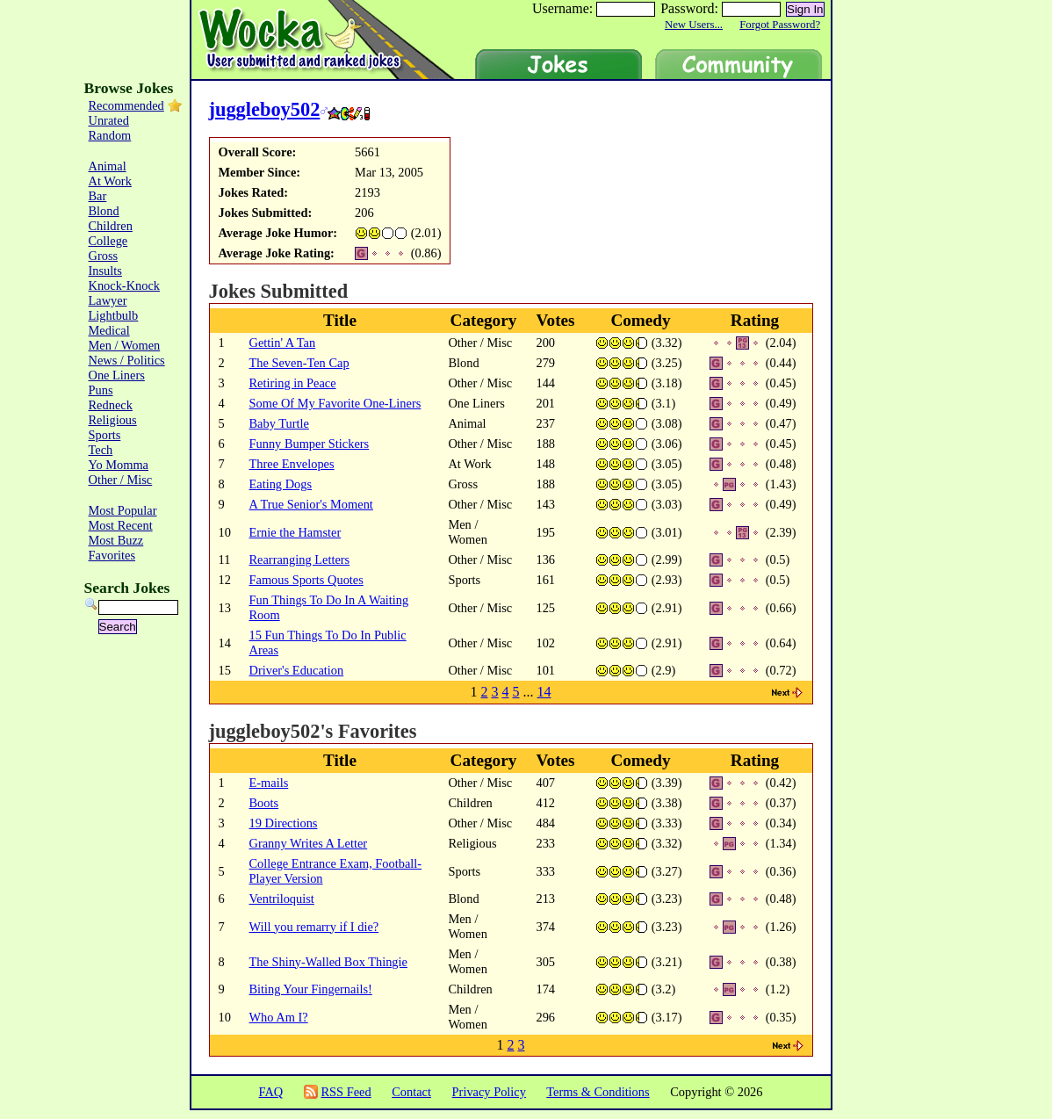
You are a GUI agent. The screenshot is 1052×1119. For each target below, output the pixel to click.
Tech (101, 450)
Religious (113, 420)
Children (111, 226)
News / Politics (127, 360)
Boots (264, 803)
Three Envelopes (292, 464)
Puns (101, 390)
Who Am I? (278, 1017)
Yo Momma (119, 465)
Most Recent (121, 525)
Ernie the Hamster (295, 532)
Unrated (109, 120)
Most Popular (123, 510)
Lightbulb (114, 315)
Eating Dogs (281, 484)
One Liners (117, 375)
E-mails (269, 783)
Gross (104, 256)
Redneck (111, 405)
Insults (105, 271)
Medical (109, 330)
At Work (110, 181)
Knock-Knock (125, 285)
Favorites (112, 555)
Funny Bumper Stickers (309, 444)
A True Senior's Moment (311, 504)
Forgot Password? (779, 24)
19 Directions (283, 823)
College (108, 241)
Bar (98, 196)
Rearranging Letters (299, 559)
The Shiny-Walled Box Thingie (328, 962)
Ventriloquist (281, 899)
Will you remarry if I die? (314, 927)
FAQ (270, 1092)
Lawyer (108, 300)
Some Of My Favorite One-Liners (335, 403)
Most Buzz (116, 540)
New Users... (694, 24)
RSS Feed (346, 1092)
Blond (104, 211)
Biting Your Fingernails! (310, 989)
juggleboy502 (265, 109)
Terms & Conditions (597, 1092)
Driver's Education (296, 670)
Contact (411, 1092)
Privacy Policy (489, 1092)
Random (110, 135)
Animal (107, 166)
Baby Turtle (279, 423)
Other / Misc (121, 480)
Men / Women (125, 345)
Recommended (126, 105)
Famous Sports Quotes (306, 580)
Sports (105, 435)
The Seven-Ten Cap (299, 363)
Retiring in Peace (292, 383)
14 (544, 691)
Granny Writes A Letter (308, 843)
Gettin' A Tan (282, 343)
